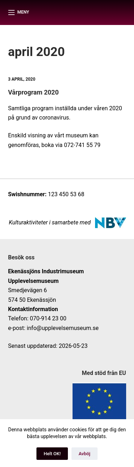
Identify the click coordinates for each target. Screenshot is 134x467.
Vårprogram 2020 (33, 92)
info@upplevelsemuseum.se (63, 328)
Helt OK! (52, 453)
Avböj (84, 453)
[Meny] (18, 12)
